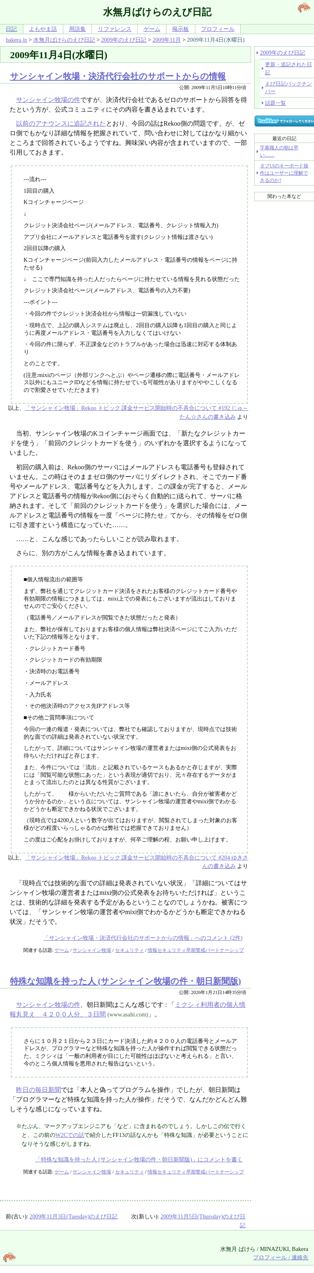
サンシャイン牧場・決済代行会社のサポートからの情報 (118, 76)
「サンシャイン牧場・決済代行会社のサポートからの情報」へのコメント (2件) (142, 938)
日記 (11, 29)
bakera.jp (16, 40)
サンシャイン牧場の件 (48, 99)
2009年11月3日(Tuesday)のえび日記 (74, 1216)
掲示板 (180, 29)
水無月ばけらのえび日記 (64, 40)
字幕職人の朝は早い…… (279, 151)
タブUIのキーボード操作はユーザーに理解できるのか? (284, 173)
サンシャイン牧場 (92, 950)
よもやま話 (43, 29)
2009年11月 (166, 40)
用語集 (77, 29)
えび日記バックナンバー (288, 87)
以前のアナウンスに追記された (61, 123)
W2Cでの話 (69, 1135)
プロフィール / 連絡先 (280, 1257)
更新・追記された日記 (288, 68)
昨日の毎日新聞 (38, 1089)
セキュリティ (129, 950)
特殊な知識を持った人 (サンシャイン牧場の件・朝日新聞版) (125, 981)
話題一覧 (275, 103)
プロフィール (218, 29)
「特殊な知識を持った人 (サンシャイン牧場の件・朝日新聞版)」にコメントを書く (139, 1159)
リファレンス (115, 29)
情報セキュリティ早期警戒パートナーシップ (196, 950)
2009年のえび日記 (123, 40)
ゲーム (152, 29)
